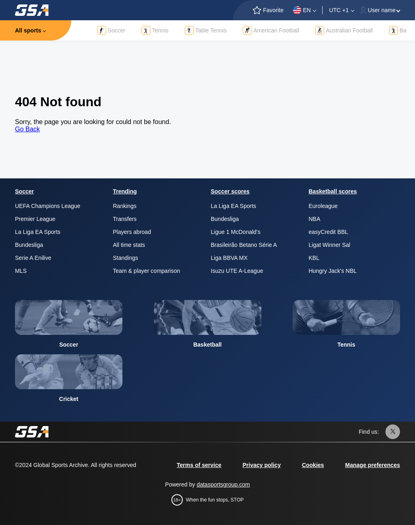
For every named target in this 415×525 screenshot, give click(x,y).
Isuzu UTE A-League (237, 271)
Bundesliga (29, 245)
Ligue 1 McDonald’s (236, 232)
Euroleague (323, 206)
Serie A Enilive (33, 258)
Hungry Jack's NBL (333, 271)
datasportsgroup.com (223, 484)
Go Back (27, 129)
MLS (21, 271)
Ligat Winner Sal (330, 245)
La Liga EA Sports (37, 232)
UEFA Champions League (47, 206)
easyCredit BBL (328, 232)
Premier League (35, 219)
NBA (315, 219)
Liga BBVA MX (229, 258)
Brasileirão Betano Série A (244, 245)
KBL (314, 258)
